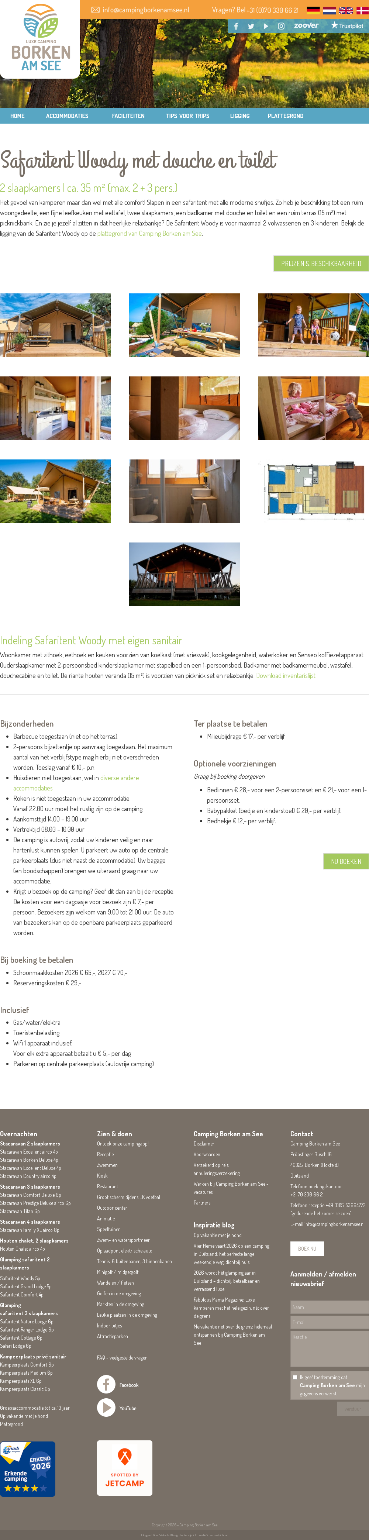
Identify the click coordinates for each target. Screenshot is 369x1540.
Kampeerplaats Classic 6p (25, 1389)
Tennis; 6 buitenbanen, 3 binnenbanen (134, 1261)
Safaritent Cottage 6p (21, 1337)
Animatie (106, 1218)
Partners (202, 1202)
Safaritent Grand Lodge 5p (26, 1286)
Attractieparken (112, 1336)
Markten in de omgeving (120, 1304)
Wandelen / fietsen (115, 1282)
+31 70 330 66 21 (307, 1194)
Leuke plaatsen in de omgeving (127, 1315)
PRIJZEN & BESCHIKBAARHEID (321, 263)
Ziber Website (161, 1535)
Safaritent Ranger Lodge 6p (27, 1329)
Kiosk (102, 1175)
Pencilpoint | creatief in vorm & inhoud (206, 1535)
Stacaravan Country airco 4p (28, 1176)
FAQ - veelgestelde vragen (122, 1357)
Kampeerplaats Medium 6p (26, 1373)
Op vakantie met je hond (24, 1416)
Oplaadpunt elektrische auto (124, 1250)
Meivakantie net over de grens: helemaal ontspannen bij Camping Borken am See (233, 1334)
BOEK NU (307, 1249)
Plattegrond (11, 1424)
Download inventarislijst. (286, 675)
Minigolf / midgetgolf (117, 1272)
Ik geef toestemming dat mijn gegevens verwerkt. (332, 1385)
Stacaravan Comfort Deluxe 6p (30, 1195)
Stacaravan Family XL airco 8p (29, 1230)
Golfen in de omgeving (119, 1293)
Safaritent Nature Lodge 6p (27, 1321)
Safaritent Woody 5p (20, 1278)
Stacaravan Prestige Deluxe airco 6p (35, 1203)
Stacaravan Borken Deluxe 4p (29, 1160)
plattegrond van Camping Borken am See (149, 233)
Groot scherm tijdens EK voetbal (128, 1197)
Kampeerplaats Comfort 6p (27, 1364)
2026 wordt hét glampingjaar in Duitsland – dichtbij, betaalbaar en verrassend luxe (227, 1280)
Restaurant (107, 1186)
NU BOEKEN (346, 861)
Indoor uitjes (109, 1325)
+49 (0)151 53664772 (345, 1205)
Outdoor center (112, 1208)
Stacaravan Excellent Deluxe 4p (30, 1168)
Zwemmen (107, 1165)
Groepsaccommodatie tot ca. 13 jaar (35, 1408)
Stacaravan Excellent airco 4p (29, 1151)
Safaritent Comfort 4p (22, 1294)
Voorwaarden (207, 1154)
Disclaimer (204, 1143)
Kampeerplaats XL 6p (21, 1381)
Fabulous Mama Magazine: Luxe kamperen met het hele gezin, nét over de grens (231, 1307)
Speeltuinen (109, 1229)
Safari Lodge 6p (15, 1346)
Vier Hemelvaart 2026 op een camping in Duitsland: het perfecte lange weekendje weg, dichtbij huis (231, 1254)
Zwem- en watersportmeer (123, 1240)
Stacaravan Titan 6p (20, 1211)
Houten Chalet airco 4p (22, 1249)
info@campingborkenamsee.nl (334, 1224)
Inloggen (146, 1535)
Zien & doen (114, 1134)
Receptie (105, 1154)
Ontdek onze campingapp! (123, 1143)
